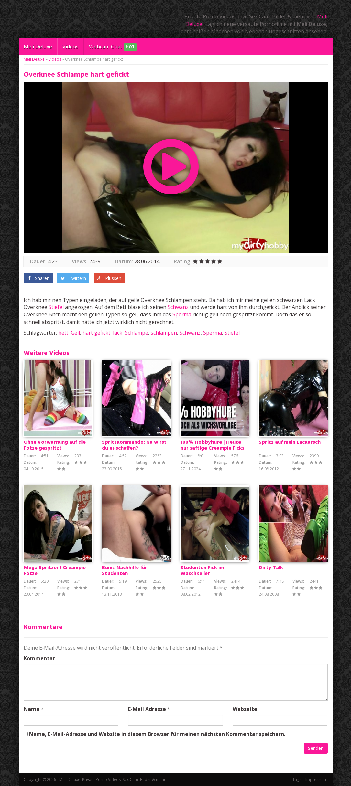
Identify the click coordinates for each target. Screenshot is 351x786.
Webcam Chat (113, 47)
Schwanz (178, 307)
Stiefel (56, 307)
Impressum (315, 779)
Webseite (245, 709)
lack (117, 332)
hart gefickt (96, 332)
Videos (70, 46)
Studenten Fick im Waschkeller (202, 571)
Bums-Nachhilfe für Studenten (124, 571)
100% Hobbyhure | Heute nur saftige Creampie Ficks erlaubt (212, 448)
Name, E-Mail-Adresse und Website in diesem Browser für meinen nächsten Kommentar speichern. (157, 734)
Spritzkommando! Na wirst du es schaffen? (134, 445)
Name (31, 709)
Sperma (181, 314)
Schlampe (136, 332)
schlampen (164, 332)
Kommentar (39, 658)
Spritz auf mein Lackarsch (290, 442)
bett (63, 332)
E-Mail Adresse (147, 709)
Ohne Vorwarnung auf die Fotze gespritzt (55, 445)
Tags (296, 779)
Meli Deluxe (38, 46)
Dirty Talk (271, 568)
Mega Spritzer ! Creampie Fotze (55, 571)
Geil (75, 332)
